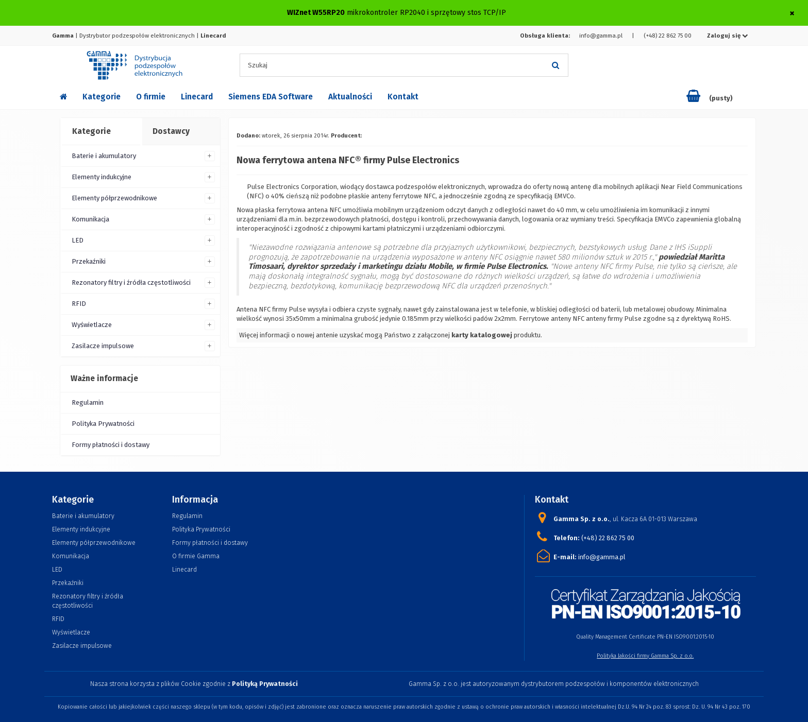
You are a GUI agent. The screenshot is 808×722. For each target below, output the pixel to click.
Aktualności (350, 96)
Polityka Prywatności (103, 423)
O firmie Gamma (196, 556)
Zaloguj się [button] (727, 35)
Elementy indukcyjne (101, 177)
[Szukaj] (555, 65)
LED (77, 240)
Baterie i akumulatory (104, 156)
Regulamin (88, 402)
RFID (79, 303)
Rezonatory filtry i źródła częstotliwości (131, 282)
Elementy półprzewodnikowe (114, 198)
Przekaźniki (89, 261)
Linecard (197, 96)
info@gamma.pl (600, 35)
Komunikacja (90, 219)
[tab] (100, 132)
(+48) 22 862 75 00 (668, 35)
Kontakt (403, 96)
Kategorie (101, 96)
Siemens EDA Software (270, 96)
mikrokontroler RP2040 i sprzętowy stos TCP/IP (426, 12)
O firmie (150, 96)
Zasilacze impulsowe (103, 346)
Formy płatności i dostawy (110, 445)
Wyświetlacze (92, 325)
